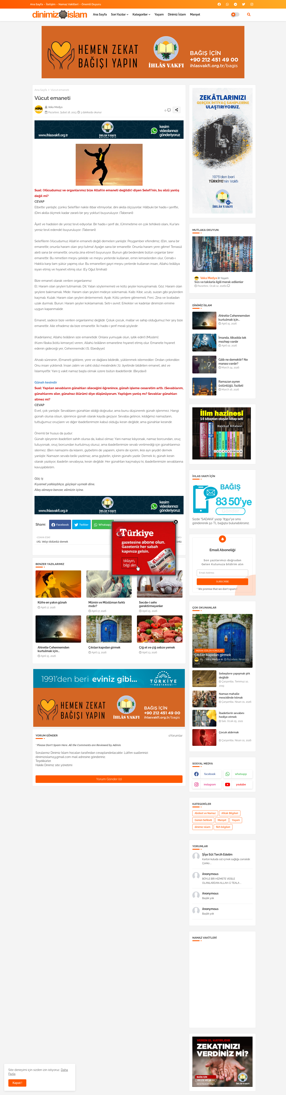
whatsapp (241, 774)
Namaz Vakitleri (68, 4)
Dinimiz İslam (177, 14)
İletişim (50, 4)
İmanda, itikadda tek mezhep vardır (232, 339)
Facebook (62, 524)
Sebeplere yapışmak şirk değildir (234, 675)
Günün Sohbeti (203, 820)
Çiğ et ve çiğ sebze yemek (157, 647)
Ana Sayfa (36, 4)
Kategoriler (140, 14)
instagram (210, 784)
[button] (249, 14)
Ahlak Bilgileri (229, 813)
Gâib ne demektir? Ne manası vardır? (233, 361)
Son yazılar (118, 14)
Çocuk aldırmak (229, 732)
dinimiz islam (202, 827)
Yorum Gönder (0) (109, 779)
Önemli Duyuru (91, 4)
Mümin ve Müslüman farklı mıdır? (106, 604)
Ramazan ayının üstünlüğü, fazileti (230, 383)
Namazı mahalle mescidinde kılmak (231, 695)
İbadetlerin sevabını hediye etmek (231, 715)
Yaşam (159, 14)
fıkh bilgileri (223, 827)
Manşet (195, 14)
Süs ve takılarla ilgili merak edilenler (218, 282)
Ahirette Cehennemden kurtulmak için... (53, 649)
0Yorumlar (176, 735)
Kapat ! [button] (17, 1083)
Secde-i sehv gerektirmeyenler (151, 604)
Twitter (83, 524)
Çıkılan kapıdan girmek (104, 647)
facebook (210, 774)
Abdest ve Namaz (205, 813)
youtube (241, 784)
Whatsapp (105, 524)
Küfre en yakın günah (52, 602)
